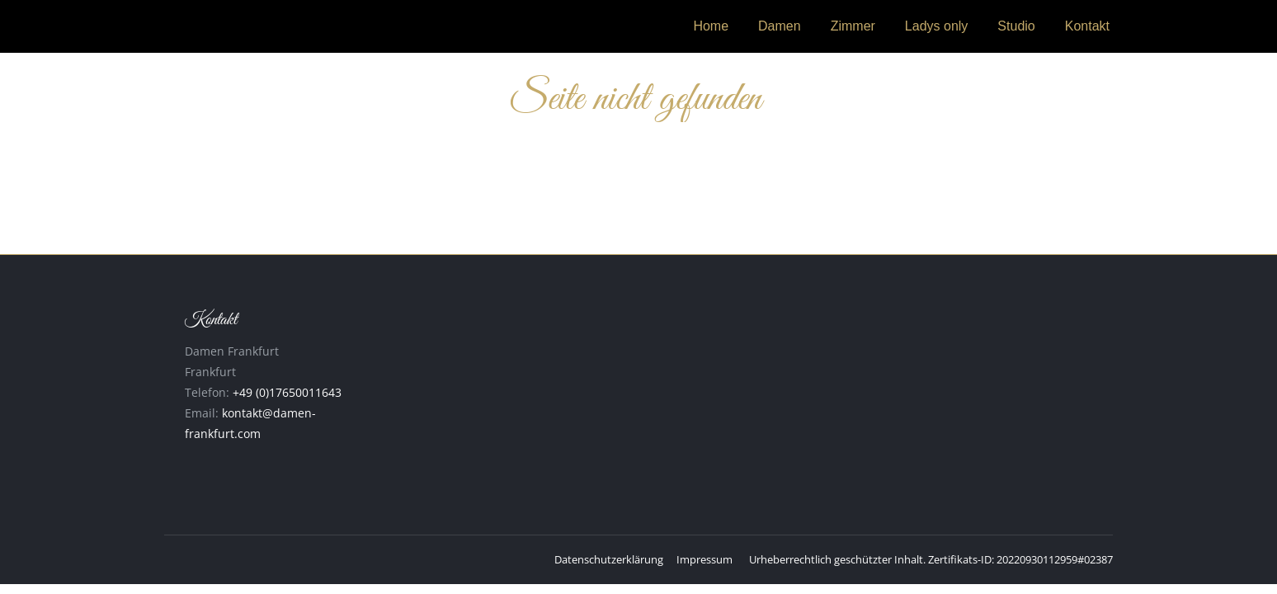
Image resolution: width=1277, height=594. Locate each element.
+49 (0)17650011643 (287, 392)
